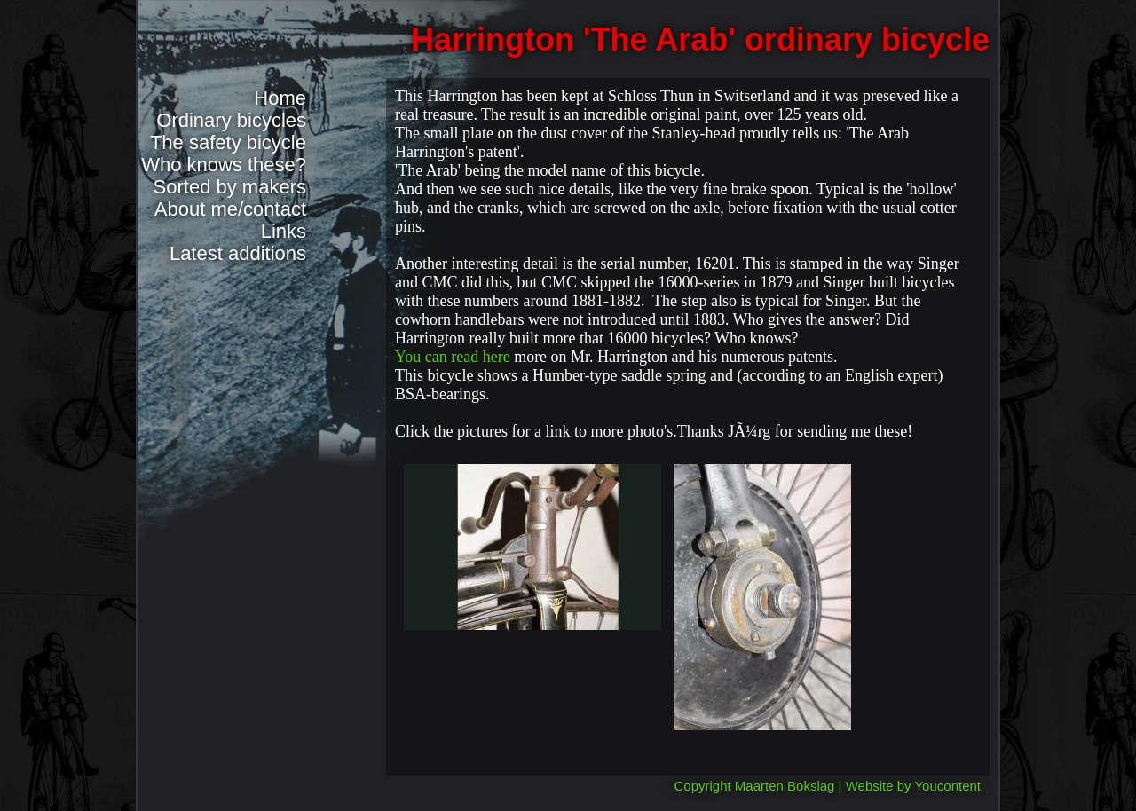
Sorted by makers (230, 187)
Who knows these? (223, 165)
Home (280, 98)
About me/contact (230, 209)
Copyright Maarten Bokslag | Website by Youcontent (828, 785)
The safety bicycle (228, 142)
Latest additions (238, 253)
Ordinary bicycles (231, 120)
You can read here (454, 357)
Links (283, 231)
